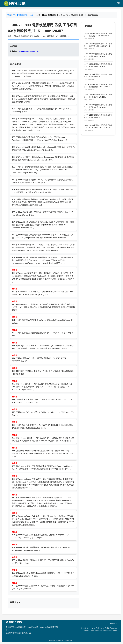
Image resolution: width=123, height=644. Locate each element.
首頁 (9, 15)
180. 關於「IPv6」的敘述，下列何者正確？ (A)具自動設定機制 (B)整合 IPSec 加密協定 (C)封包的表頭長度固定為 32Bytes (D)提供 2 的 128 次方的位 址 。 (43, 438)
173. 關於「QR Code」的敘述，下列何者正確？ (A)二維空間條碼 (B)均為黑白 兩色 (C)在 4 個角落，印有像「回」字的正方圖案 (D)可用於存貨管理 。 (43, 345)
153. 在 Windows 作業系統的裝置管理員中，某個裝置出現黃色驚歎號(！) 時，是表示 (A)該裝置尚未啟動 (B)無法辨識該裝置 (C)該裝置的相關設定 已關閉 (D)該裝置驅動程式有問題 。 (43, 99)
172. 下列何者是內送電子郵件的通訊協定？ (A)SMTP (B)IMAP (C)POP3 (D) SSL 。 (42, 333)
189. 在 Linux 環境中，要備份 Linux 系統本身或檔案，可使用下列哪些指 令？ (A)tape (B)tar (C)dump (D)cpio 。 (43, 573)
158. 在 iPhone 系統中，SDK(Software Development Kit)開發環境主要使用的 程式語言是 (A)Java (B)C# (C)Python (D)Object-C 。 (43, 158)
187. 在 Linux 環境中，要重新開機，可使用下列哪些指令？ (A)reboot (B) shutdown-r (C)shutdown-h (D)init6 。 (41, 547)
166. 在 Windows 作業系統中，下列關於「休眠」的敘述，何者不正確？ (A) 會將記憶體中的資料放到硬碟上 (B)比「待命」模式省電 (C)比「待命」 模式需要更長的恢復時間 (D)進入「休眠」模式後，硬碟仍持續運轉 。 (43, 247)
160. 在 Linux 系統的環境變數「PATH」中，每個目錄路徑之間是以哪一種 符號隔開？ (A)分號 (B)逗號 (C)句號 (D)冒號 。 (42, 181)
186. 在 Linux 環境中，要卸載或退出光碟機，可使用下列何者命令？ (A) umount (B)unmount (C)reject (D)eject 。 (40, 535)
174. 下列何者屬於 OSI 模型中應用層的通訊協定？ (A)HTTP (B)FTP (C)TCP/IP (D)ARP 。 (39, 358)
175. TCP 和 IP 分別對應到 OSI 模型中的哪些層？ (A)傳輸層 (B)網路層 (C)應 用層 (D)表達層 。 (43, 371)
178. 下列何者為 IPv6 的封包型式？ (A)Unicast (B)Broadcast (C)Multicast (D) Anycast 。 (43, 412)
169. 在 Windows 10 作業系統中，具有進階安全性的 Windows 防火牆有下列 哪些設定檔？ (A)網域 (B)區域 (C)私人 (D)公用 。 (42, 291)
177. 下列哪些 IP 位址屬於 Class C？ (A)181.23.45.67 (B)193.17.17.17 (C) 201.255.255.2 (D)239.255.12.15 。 (42, 399)
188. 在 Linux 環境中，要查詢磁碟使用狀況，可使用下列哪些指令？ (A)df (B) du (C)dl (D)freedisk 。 (43, 560)
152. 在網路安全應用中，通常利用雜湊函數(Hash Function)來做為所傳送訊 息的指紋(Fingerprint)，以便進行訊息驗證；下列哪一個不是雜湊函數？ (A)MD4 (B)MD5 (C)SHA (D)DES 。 (43, 86)
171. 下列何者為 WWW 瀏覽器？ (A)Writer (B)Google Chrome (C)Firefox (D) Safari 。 (42, 320)
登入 (119, 3)
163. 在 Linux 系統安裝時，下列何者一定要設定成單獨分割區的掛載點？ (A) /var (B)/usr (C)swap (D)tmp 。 (42, 213)
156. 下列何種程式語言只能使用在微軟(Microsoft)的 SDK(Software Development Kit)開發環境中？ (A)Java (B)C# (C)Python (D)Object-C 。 (41, 138)
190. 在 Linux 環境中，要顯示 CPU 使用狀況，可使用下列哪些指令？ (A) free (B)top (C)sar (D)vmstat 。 (43, 586)
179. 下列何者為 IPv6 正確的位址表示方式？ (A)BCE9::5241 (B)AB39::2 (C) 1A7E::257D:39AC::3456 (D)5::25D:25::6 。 (42, 425)
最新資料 (113, 624)
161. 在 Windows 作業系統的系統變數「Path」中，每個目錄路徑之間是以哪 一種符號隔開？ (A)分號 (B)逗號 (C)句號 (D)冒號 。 (42, 191)
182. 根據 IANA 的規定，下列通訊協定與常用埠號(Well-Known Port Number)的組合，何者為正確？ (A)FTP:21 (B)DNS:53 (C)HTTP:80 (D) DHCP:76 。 (42, 466)
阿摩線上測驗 (15, 3)
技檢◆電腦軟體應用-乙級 (23, 15)
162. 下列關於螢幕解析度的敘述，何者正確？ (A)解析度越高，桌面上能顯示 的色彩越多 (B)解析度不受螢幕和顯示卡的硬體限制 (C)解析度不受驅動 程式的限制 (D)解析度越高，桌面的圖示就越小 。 (43, 202)
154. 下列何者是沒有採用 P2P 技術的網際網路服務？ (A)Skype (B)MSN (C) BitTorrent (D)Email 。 (42, 110)
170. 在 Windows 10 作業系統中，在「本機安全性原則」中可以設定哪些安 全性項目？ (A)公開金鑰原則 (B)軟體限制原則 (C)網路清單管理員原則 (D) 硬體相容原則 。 (43, 305)
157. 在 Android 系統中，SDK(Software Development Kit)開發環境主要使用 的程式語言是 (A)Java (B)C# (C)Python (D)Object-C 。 (43, 148)
